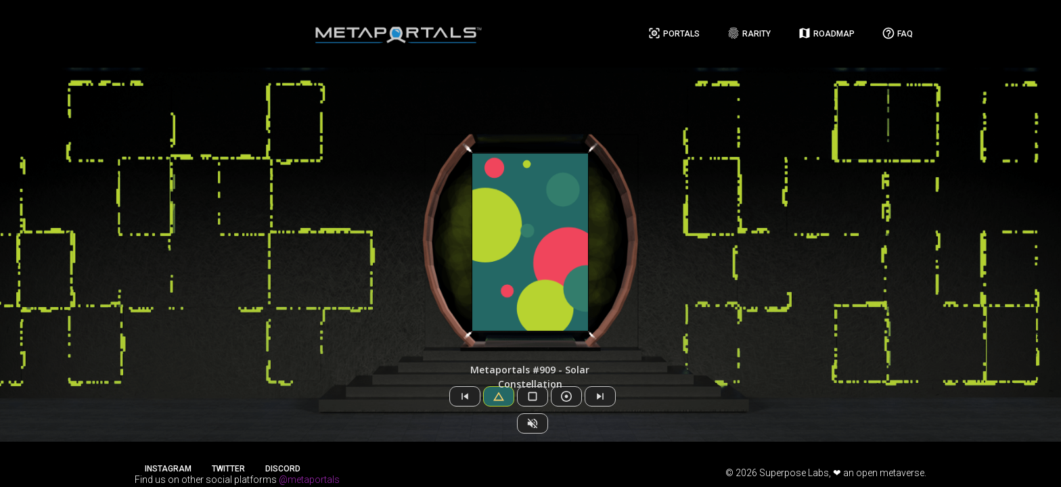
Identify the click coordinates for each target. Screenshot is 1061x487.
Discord (282, 468)
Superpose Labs (794, 472)
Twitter (228, 468)
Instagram (168, 468)
